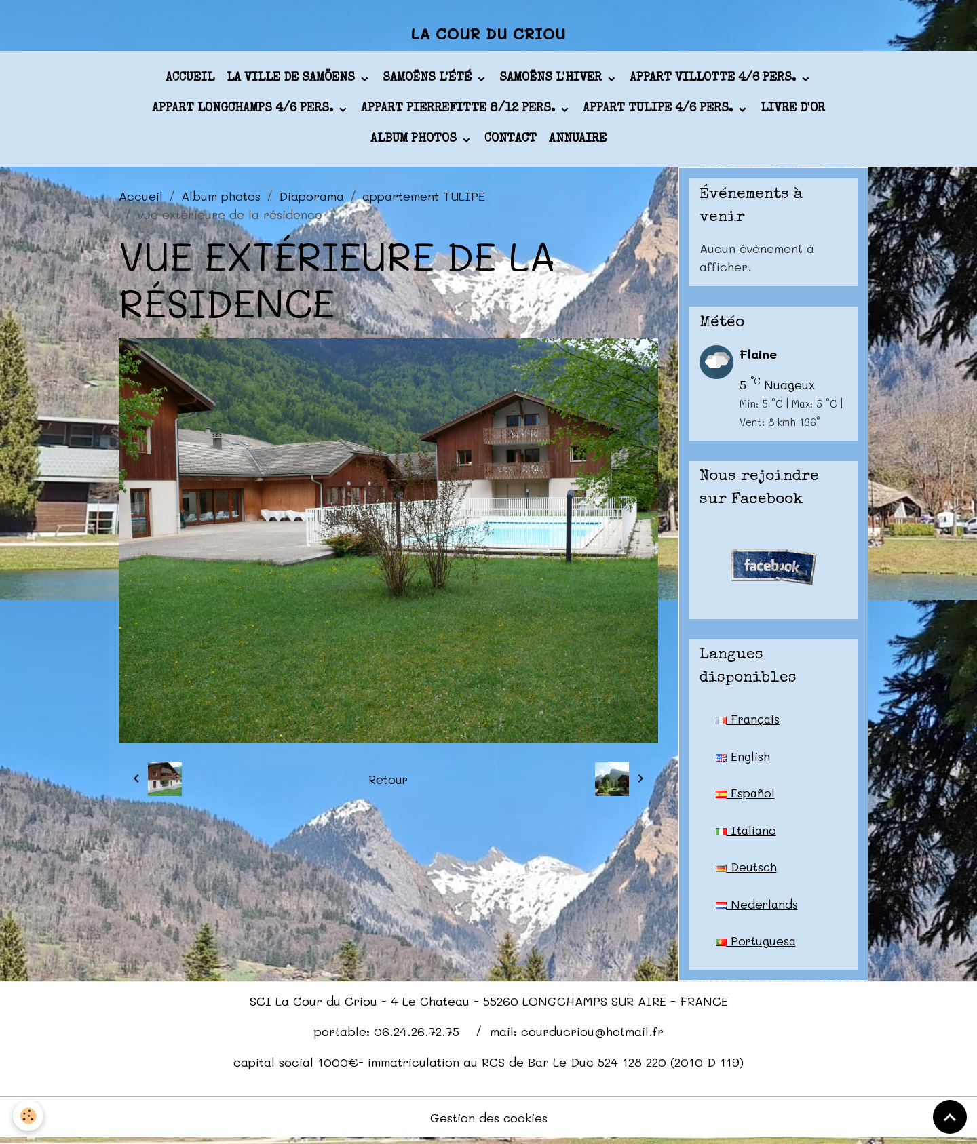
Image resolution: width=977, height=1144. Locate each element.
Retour (388, 781)
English (743, 759)
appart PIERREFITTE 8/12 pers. (459, 111)
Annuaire (578, 142)
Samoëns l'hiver (552, 81)
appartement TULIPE (423, 198)
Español (745, 796)
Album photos (415, 142)
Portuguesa (756, 945)
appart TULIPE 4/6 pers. (659, 111)
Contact (510, 142)
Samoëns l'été (429, 81)
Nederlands (757, 908)
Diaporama (311, 198)
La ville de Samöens (292, 81)
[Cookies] (29, 1116)
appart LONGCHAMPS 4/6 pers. (244, 111)
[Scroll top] (950, 1117)
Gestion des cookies (488, 1122)
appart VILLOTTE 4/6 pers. (714, 81)
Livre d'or (793, 111)
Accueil (190, 81)
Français (749, 721)
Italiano (747, 833)
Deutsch (747, 871)
